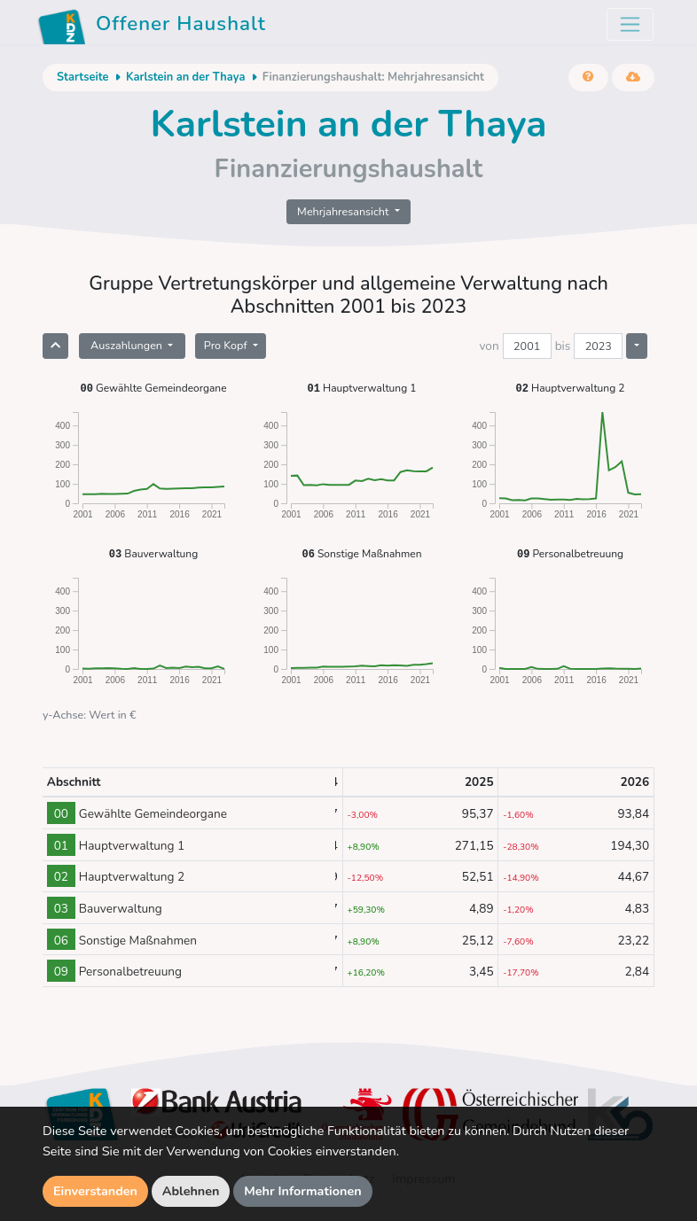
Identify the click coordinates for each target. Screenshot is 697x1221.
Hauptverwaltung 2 (570, 387)
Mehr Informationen (303, 1191)
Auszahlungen (127, 345)
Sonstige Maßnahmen (361, 553)
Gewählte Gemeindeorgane (153, 387)
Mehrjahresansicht (344, 211)
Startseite (82, 77)
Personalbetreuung (570, 553)
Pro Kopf (227, 345)
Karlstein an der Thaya (185, 77)
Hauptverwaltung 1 (362, 387)
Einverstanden (95, 1191)
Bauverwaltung (153, 553)
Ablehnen (191, 1191)
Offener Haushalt (151, 26)
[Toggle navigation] (630, 24)
